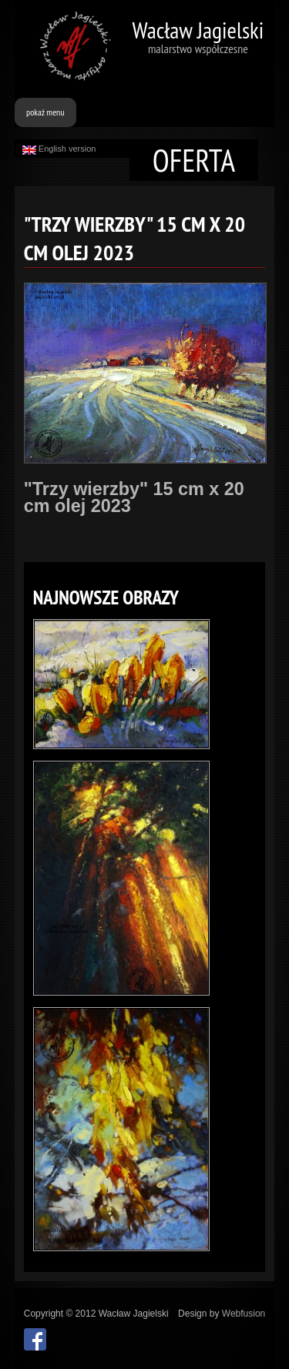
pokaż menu (45, 112)
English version (59, 149)
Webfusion (243, 1313)
